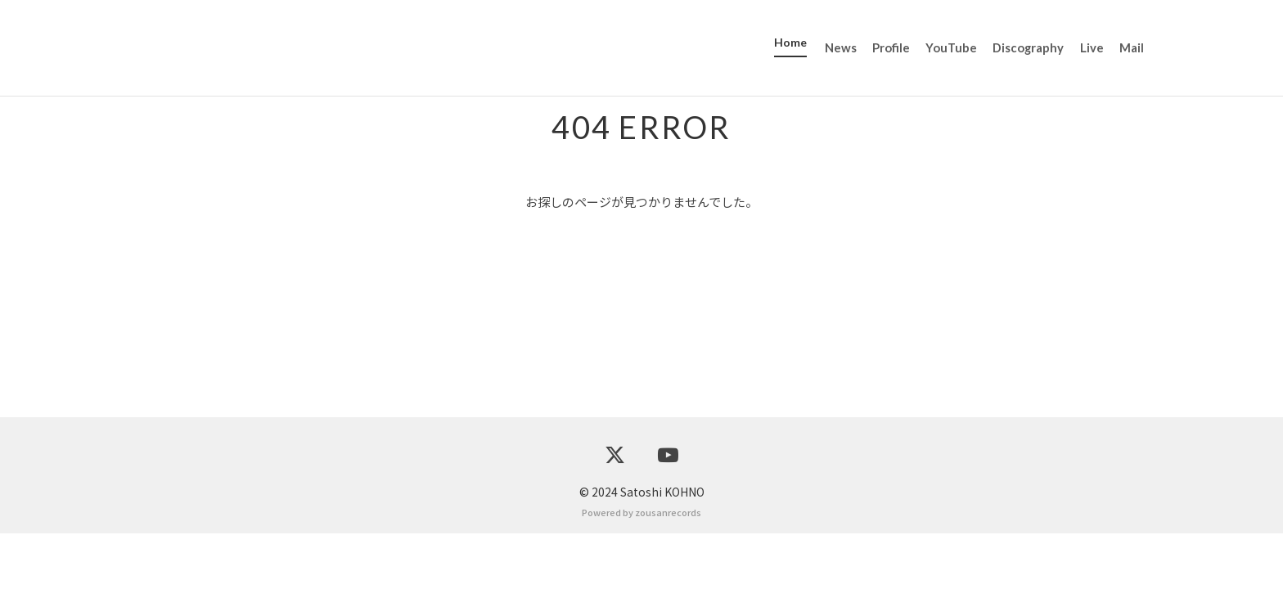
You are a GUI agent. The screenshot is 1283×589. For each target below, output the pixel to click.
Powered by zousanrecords (641, 567)
